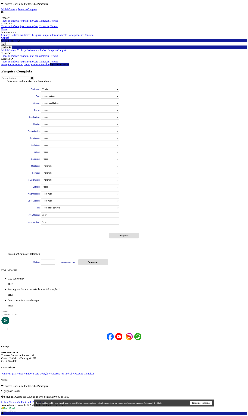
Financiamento (59, 35)
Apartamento (26, 20)
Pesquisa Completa (27, 9)
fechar (7, 47)
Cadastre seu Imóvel (21, 35)
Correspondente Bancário (80, 35)
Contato (5, 37)
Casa (35, 20)
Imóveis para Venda (12, 373)
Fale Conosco (9, 402)
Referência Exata (68, 262)
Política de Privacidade (32, 402)
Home (4, 29)
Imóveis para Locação (36, 373)
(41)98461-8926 (59, 64)
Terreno (54, 20)
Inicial (4, 9)
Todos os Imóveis (10, 20)
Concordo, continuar (201, 403)
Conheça (12, 9)
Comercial (44, 20)
